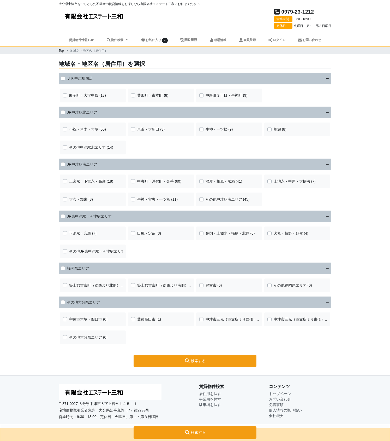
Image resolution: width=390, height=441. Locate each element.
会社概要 (276, 416)
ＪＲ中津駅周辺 (80, 78)
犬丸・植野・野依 (288, 233)
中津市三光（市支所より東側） (299, 319)
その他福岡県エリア (290, 285)
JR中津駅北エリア (82, 112)
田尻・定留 (146, 233)
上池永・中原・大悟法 (292, 181)
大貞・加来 (78, 199)
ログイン (276, 40)
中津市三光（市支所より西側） (231, 319)
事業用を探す (210, 399)
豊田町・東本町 (150, 95)
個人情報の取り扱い (285, 410)
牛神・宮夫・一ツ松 (153, 199)
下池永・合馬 (80, 233)
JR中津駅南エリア (82, 164)
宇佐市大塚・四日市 (85, 319)
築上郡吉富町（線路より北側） (94, 285)
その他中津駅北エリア (87, 147)
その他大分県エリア (83, 302)
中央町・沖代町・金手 (155, 181)
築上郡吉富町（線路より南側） (162, 285)
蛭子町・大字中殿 (83, 95)
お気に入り (154, 40)
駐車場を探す (210, 405)
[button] (195, 432)
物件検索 (115, 40)
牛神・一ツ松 (216, 129)
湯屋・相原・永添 (220, 181)
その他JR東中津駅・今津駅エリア (97, 251)
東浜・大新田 (148, 129)
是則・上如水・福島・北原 (227, 233)
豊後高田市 (146, 319)
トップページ (280, 394)
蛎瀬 (277, 129)
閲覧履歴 (188, 40)
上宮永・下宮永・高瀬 (87, 181)
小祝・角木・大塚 (83, 129)
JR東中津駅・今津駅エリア (89, 216)
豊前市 (211, 285)
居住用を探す (210, 394)
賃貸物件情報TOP (81, 40)
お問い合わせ (309, 40)
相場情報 (218, 40)
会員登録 (247, 40)
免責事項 (276, 405)
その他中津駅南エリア (224, 199)
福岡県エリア (78, 268)
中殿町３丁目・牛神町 (224, 95)
